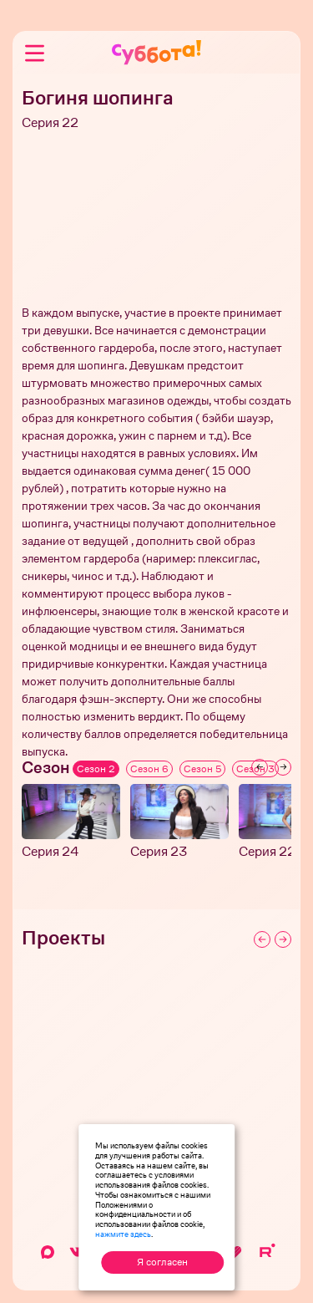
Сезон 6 (149, 769)
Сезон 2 (96, 769)
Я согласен (162, 1262)
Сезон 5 (202, 769)
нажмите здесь (123, 1233)
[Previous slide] (259, 767)
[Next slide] (283, 767)
